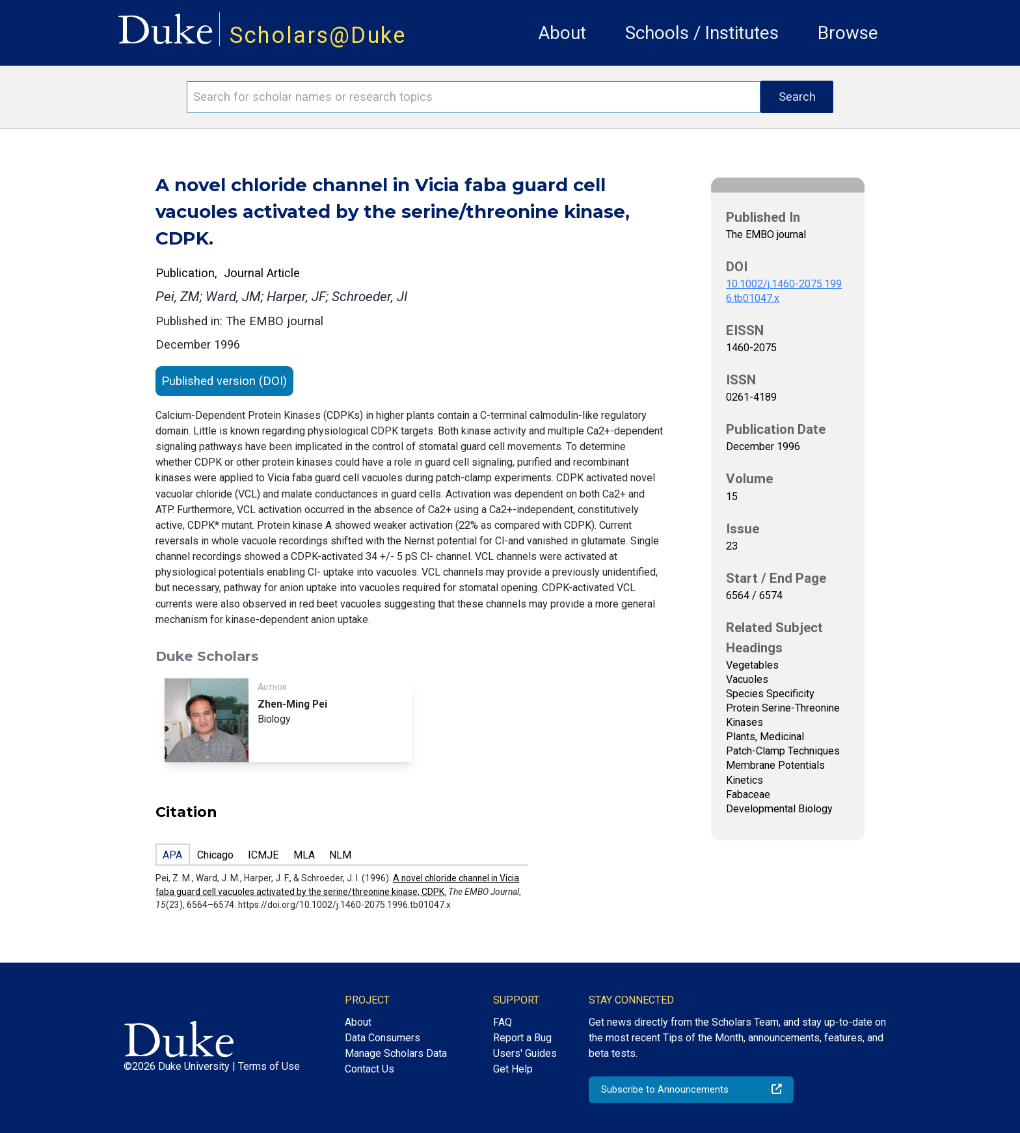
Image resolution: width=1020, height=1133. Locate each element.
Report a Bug (522, 1038)
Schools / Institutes (702, 33)
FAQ (502, 1022)
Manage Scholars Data (396, 1053)
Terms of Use (269, 1066)
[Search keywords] (473, 97)
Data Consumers (382, 1038)
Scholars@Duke (318, 35)
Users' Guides (525, 1053)
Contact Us (369, 1069)
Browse (848, 33)
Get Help (513, 1069)
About (562, 33)
